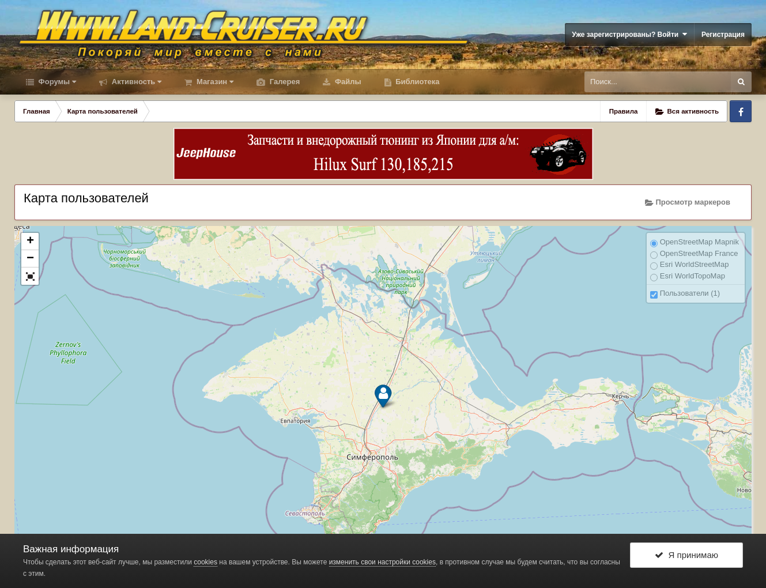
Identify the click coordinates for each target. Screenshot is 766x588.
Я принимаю (686, 555)
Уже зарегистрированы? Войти (629, 34)
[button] (30, 276)
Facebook (741, 111)
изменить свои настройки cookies (382, 562)
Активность (135, 81)
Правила (623, 111)
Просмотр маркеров (687, 202)
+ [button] (30, 241)
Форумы (56, 81)
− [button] (30, 258)
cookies (205, 562)
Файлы (347, 81)
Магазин (213, 81)
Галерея (283, 81)
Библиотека (417, 81)
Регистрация (723, 35)
